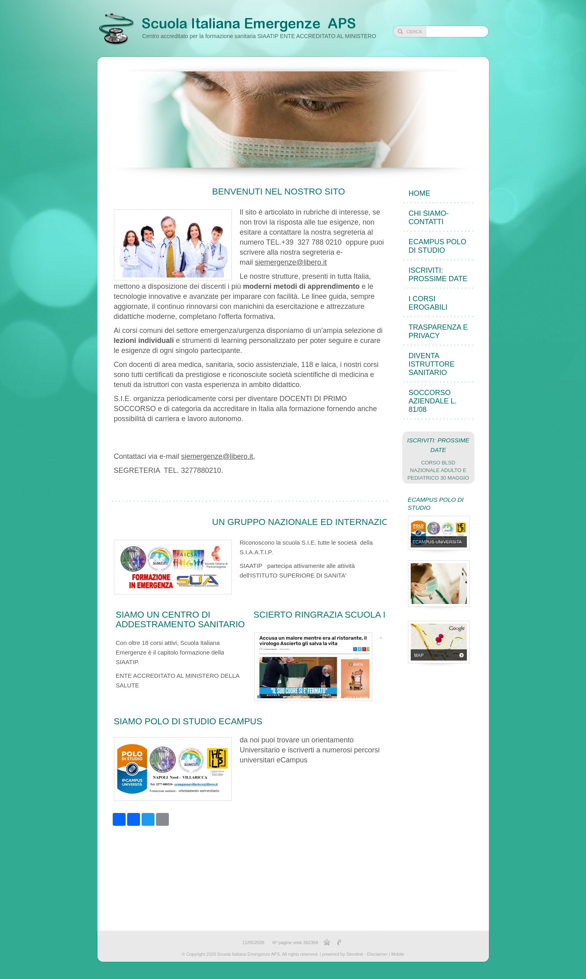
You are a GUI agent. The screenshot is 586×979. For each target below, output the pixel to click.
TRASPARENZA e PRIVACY (438, 331)
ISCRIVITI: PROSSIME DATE (438, 274)
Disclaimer (377, 954)
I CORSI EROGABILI (428, 303)
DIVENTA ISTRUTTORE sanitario (432, 364)
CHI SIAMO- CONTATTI (429, 217)
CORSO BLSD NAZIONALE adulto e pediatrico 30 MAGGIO (438, 470)
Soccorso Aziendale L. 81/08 (433, 401)
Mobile (397, 954)
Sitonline (354, 954)
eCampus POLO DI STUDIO (437, 246)
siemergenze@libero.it (291, 262)
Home (419, 193)
